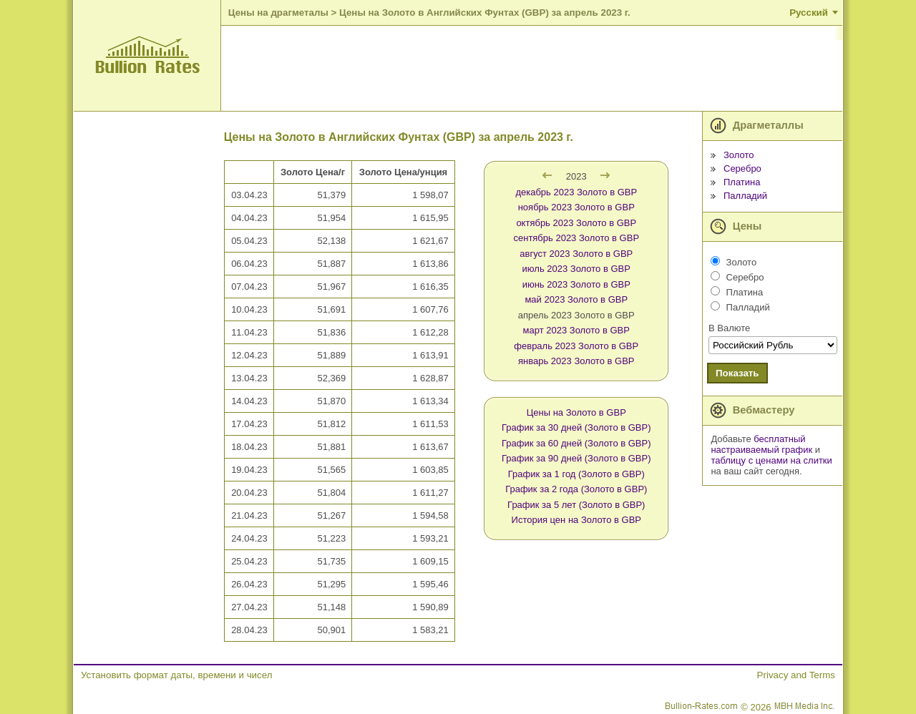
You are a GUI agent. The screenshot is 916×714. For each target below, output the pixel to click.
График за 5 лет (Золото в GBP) (576, 504)
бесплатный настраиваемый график (761, 444)
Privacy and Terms (796, 675)
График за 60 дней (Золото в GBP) (576, 443)
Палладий (745, 195)
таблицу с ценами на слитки (771, 460)
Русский (808, 12)
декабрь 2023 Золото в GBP (576, 192)
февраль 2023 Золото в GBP (576, 346)
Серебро (742, 168)
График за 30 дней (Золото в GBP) (576, 427)
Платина (742, 182)
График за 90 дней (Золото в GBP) (576, 458)
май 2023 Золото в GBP (576, 299)
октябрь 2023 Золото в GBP (576, 222)
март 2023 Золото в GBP (576, 330)
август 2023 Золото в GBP (576, 253)
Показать (737, 373)
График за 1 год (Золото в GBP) (576, 474)
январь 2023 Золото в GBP (576, 361)
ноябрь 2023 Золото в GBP (576, 207)
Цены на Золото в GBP (576, 412)
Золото (738, 155)
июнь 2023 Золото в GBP (576, 284)
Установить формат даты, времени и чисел (176, 675)
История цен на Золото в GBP (576, 519)
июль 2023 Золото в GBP (576, 268)
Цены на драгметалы (278, 12)
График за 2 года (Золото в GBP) (576, 489)
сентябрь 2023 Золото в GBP (576, 238)
